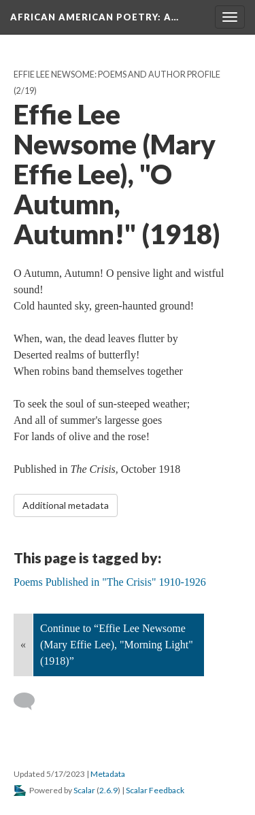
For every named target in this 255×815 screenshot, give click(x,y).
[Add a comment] (30, 701)
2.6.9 (108, 790)
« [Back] (23, 644)
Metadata (107, 774)
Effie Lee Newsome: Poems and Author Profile (117, 74)
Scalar (84, 790)
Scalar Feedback (155, 790)
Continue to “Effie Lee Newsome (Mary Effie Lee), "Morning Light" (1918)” (116, 644)
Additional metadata (65, 505)
